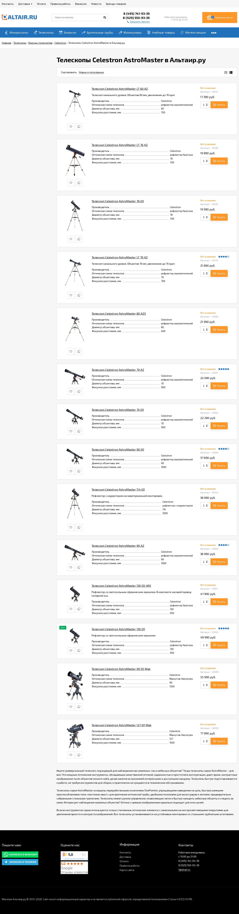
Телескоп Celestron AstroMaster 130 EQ (118, 629)
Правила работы (129, 865)
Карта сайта (127, 869)
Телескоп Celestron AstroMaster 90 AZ (118, 545)
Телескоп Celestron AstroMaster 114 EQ (118, 489)
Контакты (125, 852)
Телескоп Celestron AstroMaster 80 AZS (119, 313)
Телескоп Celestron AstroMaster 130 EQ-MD (121, 585)
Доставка (125, 856)
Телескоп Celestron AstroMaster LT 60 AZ (120, 88)
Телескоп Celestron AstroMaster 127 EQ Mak (121, 725)
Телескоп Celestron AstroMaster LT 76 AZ (120, 145)
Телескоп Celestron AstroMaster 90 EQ (118, 449)
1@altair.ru (184, 869)
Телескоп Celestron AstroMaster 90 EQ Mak (121, 669)
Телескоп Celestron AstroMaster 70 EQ (118, 409)
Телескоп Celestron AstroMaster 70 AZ (118, 369)
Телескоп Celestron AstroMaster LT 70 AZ (120, 257)
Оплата (124, 861)
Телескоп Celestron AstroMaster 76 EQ (118, 201)
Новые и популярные (91, 72)
